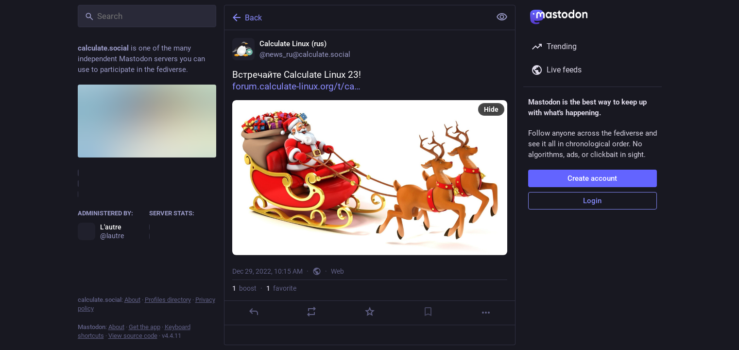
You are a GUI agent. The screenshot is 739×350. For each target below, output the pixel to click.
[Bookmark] (427, 311)
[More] (486, 312)
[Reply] (253, 311)
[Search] (147, 16)
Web (337, 271)
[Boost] (311, 311)
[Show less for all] (502, 17)
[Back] (356, 17)
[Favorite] (369, 311)
